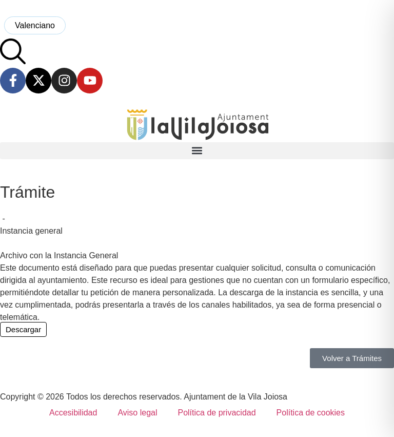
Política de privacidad (216, 412)
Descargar (23, 329)
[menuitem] (35, 25)
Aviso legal (137, 412)
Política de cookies (311, 412)
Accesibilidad (73, 412)
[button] (197, 150)
